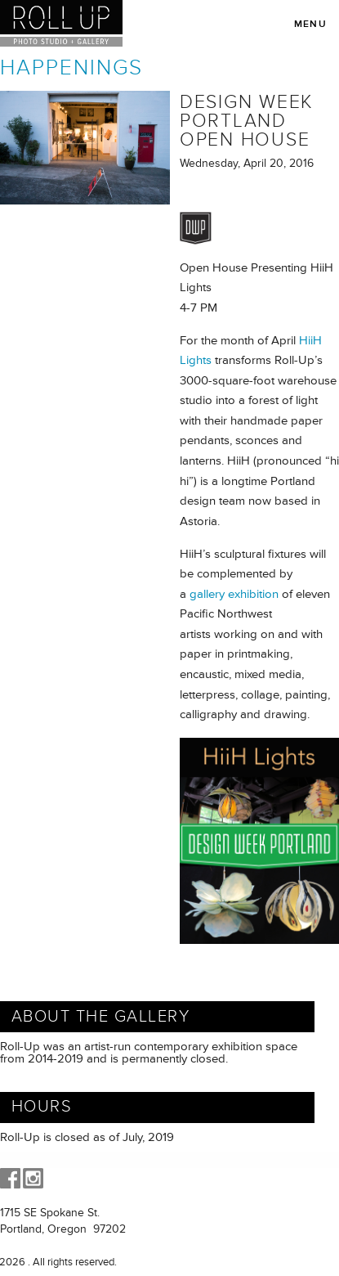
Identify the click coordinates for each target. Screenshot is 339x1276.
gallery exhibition (234, 594)
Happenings (71, 68)
